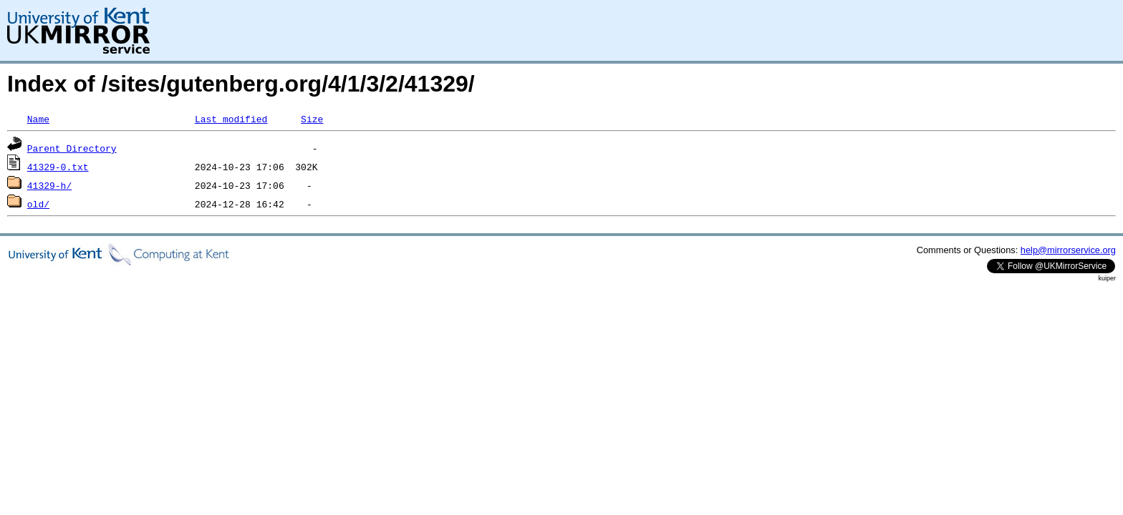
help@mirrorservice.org (1068, 250)
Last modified (231, 118)
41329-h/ (49, 185)
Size (312, 118)
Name (38, 118)
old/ (38, 203)
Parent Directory (72, 148)
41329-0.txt (58, 166)
